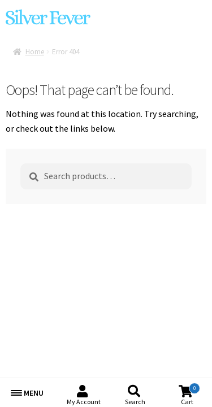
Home (34, 52)
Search (135, 401)
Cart (190, 394)
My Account (84, 401)
